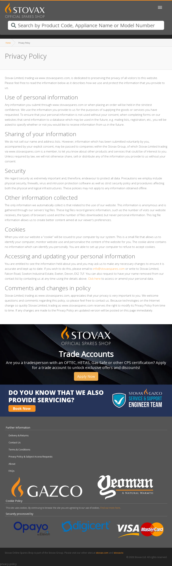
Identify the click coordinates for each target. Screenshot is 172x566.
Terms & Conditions (19, 449)
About (12, 463)
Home (8, 43)
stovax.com (102, 552)
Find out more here (110, 507)
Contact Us (14, 442)
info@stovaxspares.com (109, 269)
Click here (94, 278)
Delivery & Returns (18, 435)
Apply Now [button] (86, 376)
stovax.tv (118, 552)
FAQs (11, 471)
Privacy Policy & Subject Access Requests (30, 456)
